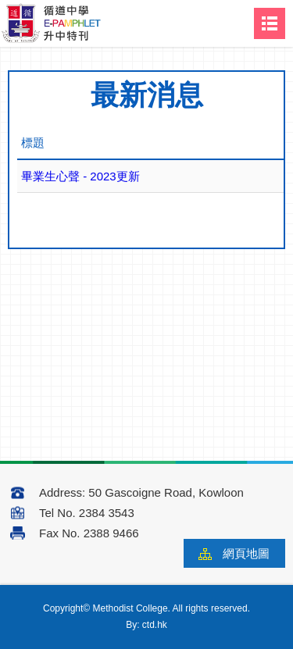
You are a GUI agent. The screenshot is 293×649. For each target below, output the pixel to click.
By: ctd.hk (146, 624)
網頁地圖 (246, 553)
